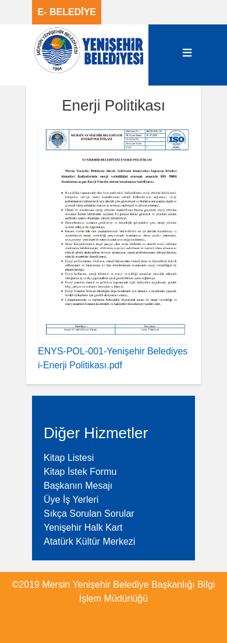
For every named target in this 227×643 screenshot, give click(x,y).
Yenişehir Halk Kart (83, 527)
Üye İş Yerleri (71, 500)
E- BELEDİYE (67, 12)
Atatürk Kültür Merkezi (89, 541)
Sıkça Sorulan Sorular (89, 513)
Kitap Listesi (69, 458)
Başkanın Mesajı (78, 486)
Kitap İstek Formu (80, 472)
